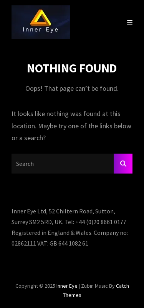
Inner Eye (67, 285)
